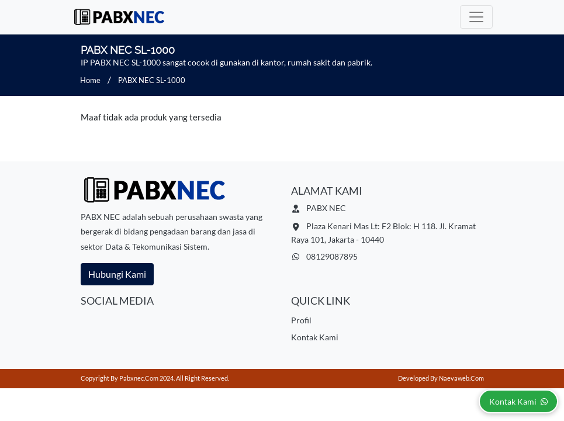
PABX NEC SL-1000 (151, 80)
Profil (301, 320)
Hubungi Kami (117, 273)
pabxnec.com (138, 378)
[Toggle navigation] (476, 17)
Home (90, 80)
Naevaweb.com (461, 378)
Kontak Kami (314, 337)
